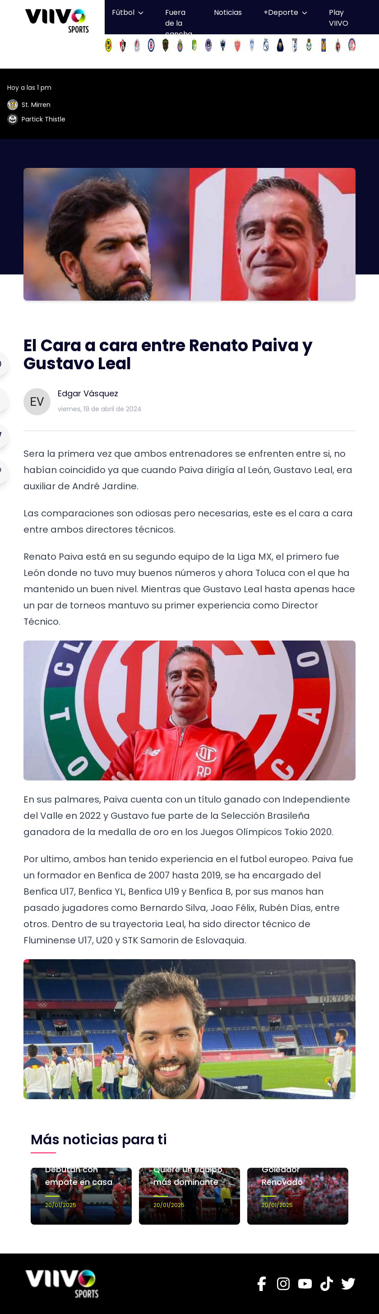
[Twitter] (348, 1284)
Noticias (228, 12)
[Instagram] (283, 1284)
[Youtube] (305, 1284)
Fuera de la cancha (178, 23)
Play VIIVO (338, 17)
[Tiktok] (326, 1284)
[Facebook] (261, 1284)
